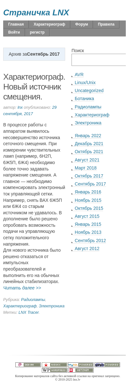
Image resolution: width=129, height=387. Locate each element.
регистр (37, 32)
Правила (106, 24)
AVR (79, 74)
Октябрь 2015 (89, 208)
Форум (81, 24)
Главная (16, 24)
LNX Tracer (29, 312)
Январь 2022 (88, 135)
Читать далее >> (22, 287)
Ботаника (84, 98)
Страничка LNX (36, 12)
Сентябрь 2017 (90, 183)
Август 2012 (87, 248)
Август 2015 (87, 216)
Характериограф (49, 24)
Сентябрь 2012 (90, 240)
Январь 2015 (88, 224)
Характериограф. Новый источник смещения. (34, 86)
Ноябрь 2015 (88, 200)
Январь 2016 (88, 191)
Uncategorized (89, 90)
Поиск (78, 50)
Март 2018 (86, 167)
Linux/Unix (85, 82)
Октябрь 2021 (89, 151)
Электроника (51, 306)
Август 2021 (87, 159)
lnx (20, 107)
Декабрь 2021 (89, 143)
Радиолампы (33, 299)
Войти (14, 32)
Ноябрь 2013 (88, 232)
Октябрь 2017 (89, 175)
